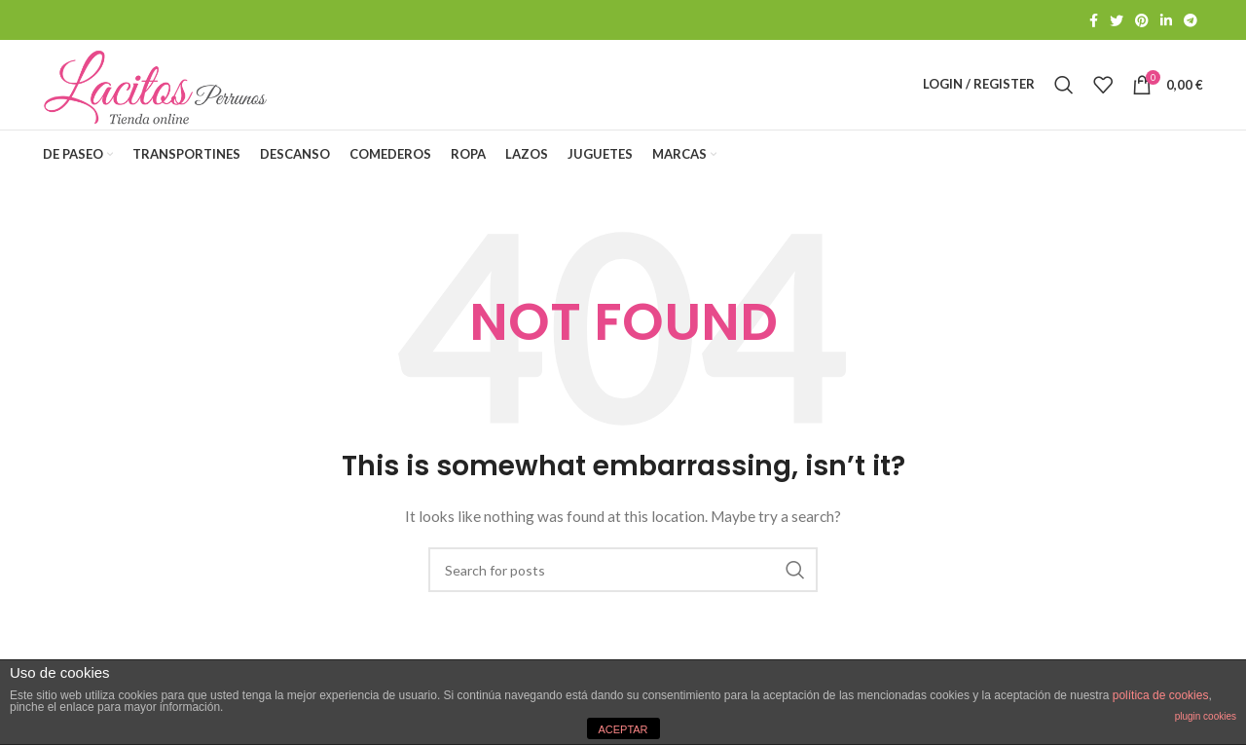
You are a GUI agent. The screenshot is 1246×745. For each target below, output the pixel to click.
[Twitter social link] (1116, 20)
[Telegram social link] (1190, 20)
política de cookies (1161, 695)
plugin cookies (1205, 716)
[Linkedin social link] (1166, 20)
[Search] (1063, 91)
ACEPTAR (622, 729)
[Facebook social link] (1093, 20)
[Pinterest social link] (1141, 20)
